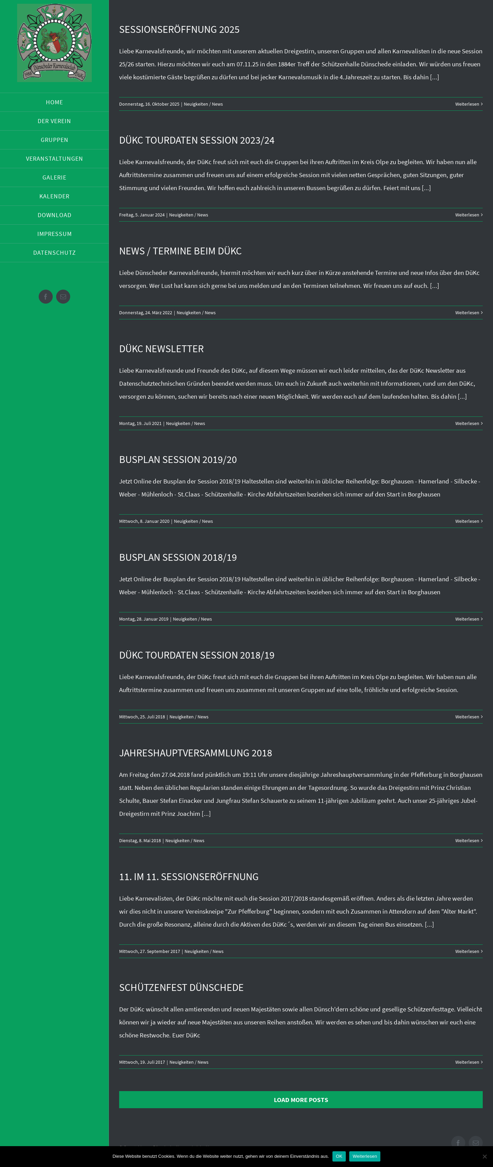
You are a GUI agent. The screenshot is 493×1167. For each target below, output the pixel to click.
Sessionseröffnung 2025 (179, 29)
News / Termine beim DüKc (180, 250)
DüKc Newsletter (161, 348)
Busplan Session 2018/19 (178, 557)
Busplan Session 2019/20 (178, 459)
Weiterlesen (467, 104)
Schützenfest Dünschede (181, 987)
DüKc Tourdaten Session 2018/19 (197, 654)
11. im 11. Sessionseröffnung (189, 876)
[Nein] (484, 1156)
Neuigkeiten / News (203, 104)
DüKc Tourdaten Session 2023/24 (197, 139)
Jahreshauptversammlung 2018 (195, 752)
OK (339, 1156)
